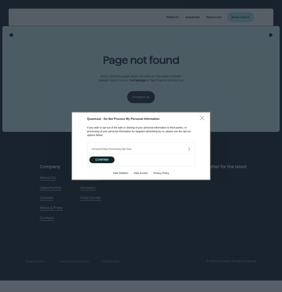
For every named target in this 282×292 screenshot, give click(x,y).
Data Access (141, 174)
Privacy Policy (161, 174)
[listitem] (141, 148)
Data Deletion (120, 174)
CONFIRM (107, 159)
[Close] (203, 118)
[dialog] (141, 146)
